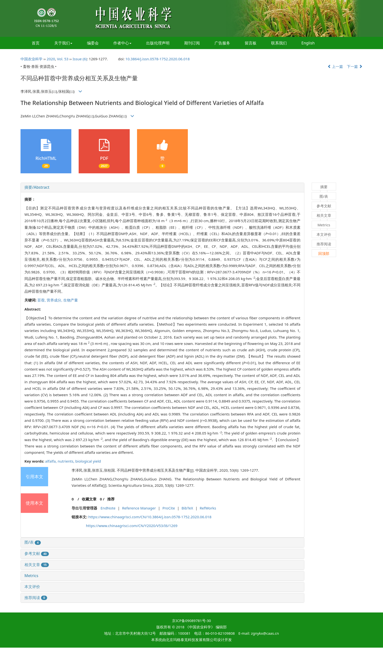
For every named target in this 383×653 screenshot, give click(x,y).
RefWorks (208, 508)
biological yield (88, 461)
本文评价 (32, 586)
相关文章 (36, 564)
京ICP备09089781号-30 (191, 620)
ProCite (168, 508)
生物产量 (70, 300)
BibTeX (187, 508)
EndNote (108, 508)
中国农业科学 (32, 58)
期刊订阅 (192, 43)
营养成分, (55, 300)
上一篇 (335, 66)
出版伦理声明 (158, 43)
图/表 (32, 542)
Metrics (31, 575)
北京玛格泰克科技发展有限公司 (191, 639)
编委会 (93, 43)
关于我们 (63, 43)
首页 (36, 43)
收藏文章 (89, 499)
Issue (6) (80, 58)
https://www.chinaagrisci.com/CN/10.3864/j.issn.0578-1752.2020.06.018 (149, 516)
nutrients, (66, 461)
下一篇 (354, 66)
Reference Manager (139, 508)
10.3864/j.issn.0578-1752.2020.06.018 (157, 58)
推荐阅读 (35, 597)
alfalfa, (51, 461)
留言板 (250, 43)
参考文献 (36, 553)
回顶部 (323, 253)
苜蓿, (42, 300)
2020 (51, 58)
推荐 (111, 499)
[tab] (162, 187)
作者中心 (122, 43)
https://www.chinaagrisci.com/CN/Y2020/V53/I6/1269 (132, 525)
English (308, 43)
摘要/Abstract (36, 187)
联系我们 (279, 43)
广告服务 (222, 43)
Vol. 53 (62, 58)
